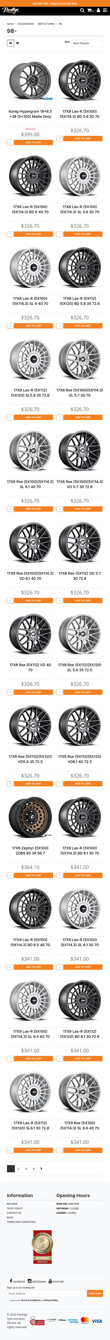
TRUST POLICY (15, 1208)
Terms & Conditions (30, 1300)
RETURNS (12, 1203)
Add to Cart (33, 142)
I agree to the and (34, 1300)
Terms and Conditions (21, 1221)
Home (10, 23)
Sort (67, 41)
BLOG (10, 1217)
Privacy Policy (51, 1300)
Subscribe (95, 1293)
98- (60, 23)
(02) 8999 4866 (40, 3)
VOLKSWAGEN (26, 23)
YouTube (56, 1281)
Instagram (37, 1281)
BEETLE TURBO (46, 23)
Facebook (17, 1281)
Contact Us (14, 1212)
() (90, 11)
